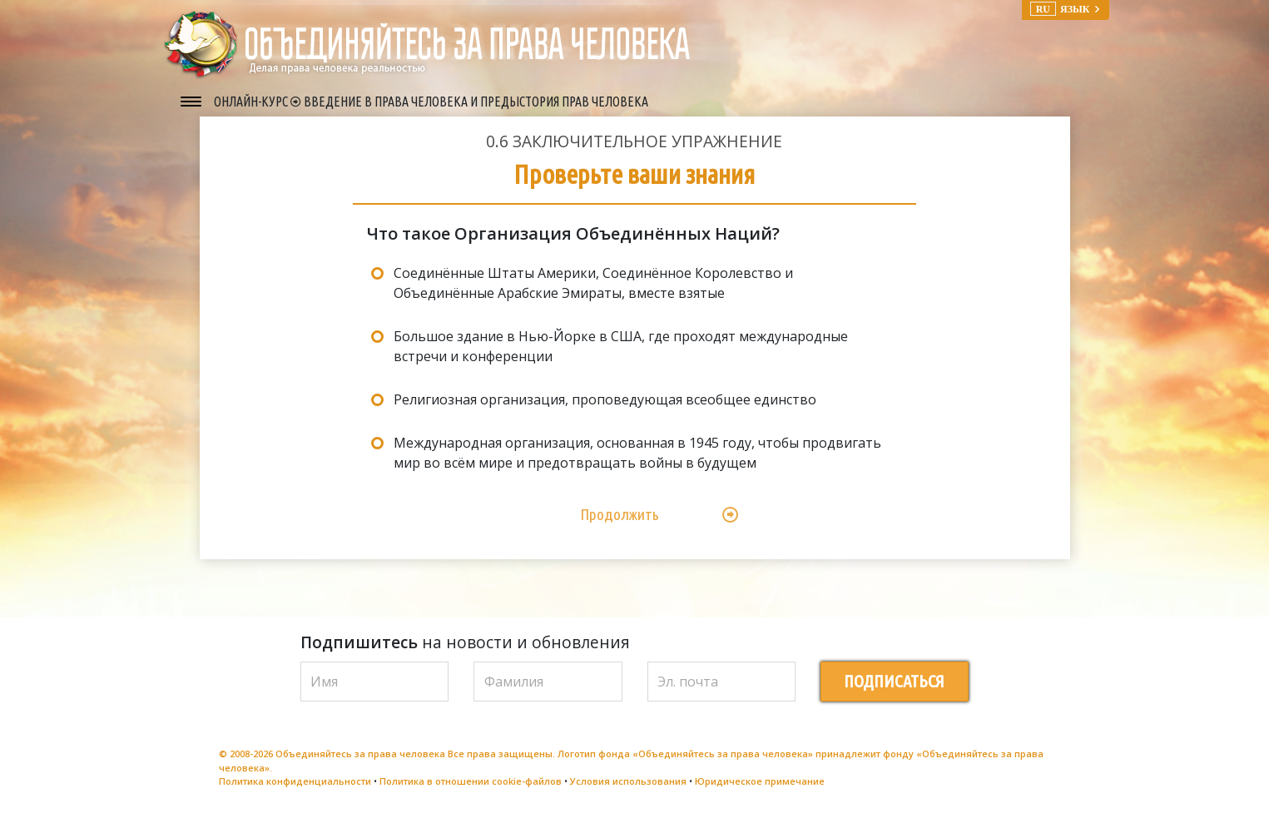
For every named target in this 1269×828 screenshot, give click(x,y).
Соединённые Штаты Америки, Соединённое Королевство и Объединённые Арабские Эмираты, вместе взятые (593, 295)
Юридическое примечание (760, 793)
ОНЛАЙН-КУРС (252, 101)
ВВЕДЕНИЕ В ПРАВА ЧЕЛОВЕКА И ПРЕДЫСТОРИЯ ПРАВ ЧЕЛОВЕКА (476, 101)
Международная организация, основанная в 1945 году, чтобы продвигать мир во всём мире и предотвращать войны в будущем (637, 465)
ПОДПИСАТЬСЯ (894, 693)
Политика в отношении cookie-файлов (470, 793)
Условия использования (628, 793)
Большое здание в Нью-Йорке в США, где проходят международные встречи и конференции (621, 359)
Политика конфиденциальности (295, 793)
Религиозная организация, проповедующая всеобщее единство (605, 412)
